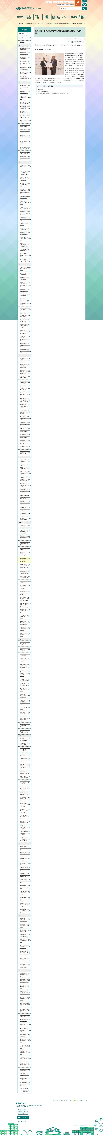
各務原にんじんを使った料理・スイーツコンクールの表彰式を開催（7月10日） (25, 284)
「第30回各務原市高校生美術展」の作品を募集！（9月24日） (25, 509)
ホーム (26, 23)
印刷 (69, 41)
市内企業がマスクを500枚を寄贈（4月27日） (25, 68)
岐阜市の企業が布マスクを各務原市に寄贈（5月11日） (25, 98)
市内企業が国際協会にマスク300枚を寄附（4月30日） (25, 78)
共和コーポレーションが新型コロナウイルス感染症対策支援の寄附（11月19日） (25, 702)
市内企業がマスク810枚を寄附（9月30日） (25, 519)
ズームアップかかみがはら (46, 23)
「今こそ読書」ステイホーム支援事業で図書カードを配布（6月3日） (25, 173)
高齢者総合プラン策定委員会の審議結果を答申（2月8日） (25, 926)
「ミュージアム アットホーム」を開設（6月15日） (25, 208)
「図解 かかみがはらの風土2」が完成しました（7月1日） (25, 269)
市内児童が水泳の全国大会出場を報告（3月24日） (25, 1070)
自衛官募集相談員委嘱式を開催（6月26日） (25, 250)
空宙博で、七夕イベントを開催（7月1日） (25, 274)
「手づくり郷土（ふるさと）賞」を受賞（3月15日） (25, 1047)
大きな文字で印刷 (78, 41)
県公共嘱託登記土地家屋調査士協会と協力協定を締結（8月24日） (25, 436)
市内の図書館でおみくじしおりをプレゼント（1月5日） (25, 848)
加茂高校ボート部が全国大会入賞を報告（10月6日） (25, 537)
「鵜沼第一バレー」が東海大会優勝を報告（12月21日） (25, 817)
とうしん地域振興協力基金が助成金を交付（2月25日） (25, 960)
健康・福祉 (47, 17)
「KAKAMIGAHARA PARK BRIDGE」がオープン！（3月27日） (25, 1090)
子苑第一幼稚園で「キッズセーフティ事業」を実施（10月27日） (25, 623)
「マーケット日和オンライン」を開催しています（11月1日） (25, 643)
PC (77, 1100)
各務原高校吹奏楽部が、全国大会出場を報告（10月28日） (25, 629)
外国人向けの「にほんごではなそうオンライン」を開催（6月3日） (25, 179)
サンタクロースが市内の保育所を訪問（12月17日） (25, 799)
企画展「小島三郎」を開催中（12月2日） (25, 739)
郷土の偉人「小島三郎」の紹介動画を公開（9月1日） (25, 461)
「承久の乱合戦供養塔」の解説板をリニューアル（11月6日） (25, 660)
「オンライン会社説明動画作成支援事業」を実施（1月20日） (25, 893)
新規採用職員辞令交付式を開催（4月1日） (25, 49)
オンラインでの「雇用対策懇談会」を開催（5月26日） (25, 143)
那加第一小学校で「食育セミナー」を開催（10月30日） (25, 635)
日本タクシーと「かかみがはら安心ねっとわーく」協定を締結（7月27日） (25, 338)
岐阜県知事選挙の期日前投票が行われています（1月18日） (25, 881)
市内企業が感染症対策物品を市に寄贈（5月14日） (25, 116)
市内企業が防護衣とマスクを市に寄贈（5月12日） (25, 103)
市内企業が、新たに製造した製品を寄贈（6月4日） (25, 185)
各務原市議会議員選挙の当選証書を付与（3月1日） (25, 975)
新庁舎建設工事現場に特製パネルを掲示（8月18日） (25, 424)
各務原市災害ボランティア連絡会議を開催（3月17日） (25, 1053)
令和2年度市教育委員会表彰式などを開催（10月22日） (25, 605)
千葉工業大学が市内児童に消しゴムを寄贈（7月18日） (25, 309)
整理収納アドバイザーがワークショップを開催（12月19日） (25, 811)
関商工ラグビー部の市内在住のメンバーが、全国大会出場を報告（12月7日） (25, 766)
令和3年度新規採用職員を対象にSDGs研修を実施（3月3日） (25, 1004)
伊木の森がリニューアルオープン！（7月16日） (25, 299)
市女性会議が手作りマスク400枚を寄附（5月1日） (25, 87)
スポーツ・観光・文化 (56, 17)
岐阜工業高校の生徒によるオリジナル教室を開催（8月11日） (25, 382)
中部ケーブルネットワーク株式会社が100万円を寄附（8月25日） (25, 442)
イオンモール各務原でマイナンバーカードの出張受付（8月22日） (25, 430)
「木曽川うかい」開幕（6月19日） (25, 224)
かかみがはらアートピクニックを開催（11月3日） (25, 654)
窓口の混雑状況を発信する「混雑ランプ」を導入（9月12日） (25, 491)
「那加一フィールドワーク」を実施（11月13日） (25, 684)
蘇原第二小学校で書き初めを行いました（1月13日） (25, 869)
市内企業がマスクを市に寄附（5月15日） (25, 126)
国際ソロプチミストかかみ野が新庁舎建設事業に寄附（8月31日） (25, 452)
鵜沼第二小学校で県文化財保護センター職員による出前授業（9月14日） (25, 479)
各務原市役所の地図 (23, 1112)
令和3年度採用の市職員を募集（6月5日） (25, 197)
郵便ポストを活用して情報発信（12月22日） (25, 822)
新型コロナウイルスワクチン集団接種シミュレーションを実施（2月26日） (25, 966)
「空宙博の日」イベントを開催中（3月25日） (25, 1074)
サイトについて (22, 1121)
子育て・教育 (38, 17)
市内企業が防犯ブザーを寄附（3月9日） (25, 1020)
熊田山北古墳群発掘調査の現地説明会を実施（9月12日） (25, 473)
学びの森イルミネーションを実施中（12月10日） (25, 772)
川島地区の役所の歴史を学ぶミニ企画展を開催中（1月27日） (25, 905)
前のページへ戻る (59, 1100)
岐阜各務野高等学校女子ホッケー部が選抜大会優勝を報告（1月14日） (25, 875)
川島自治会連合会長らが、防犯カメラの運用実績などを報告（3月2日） (25, 993)
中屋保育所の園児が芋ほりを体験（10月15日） (25, 572)
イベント (65, 17)
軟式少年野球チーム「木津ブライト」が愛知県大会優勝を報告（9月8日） (25, 467)
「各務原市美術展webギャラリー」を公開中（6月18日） (25, 219)
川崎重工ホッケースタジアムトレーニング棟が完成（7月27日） (25, 332)
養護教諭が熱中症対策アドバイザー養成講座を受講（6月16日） (25, 213)
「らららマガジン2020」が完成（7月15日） (25, 295)
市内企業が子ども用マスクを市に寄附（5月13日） (25, 112)
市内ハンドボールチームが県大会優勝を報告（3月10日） (25, 1030)
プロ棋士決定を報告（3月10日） (25, 1025)
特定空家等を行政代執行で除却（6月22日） (25, 233)
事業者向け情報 (83, 17)
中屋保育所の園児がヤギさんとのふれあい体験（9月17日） (25, 485)
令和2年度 (56, 23)
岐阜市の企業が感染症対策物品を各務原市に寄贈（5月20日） (25, 131)
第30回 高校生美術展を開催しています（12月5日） (25, 754)
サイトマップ (49, 2)
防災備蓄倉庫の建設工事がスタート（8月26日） (25, 447)
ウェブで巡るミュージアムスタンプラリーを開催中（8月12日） (25, 388)
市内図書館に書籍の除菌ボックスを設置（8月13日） (25, 394)
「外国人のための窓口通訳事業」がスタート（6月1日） (25, 167)
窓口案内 (20, 17)
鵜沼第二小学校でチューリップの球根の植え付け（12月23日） (25, 827)
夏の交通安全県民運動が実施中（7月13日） (25, 290)
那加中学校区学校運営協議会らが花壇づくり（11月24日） (25, 719)
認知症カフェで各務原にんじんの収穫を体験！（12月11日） (25, 788)
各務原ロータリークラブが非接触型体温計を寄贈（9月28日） (25, 503)
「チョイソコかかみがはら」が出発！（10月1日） (25, 526)
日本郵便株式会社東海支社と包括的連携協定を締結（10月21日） (25, 593)
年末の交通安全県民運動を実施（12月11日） (25, 777)
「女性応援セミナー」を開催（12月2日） (25, 744)
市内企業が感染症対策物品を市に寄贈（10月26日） (25, 611)
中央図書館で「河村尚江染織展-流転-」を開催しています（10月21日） (25, 599)
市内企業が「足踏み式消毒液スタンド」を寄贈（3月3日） (25, 999)
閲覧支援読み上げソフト (58, 2)
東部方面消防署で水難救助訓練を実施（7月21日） (25, 320)
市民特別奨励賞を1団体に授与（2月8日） (25, 931)
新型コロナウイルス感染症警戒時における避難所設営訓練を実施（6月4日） (25, 191)
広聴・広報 (36, 23)
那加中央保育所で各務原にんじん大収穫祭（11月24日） (25, 713)
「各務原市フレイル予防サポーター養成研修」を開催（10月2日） (25, 531)
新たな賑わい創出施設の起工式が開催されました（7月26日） (25, 326)
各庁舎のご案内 (22, 1109)
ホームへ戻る (69, 1100)
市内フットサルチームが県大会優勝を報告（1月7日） (25, 854)
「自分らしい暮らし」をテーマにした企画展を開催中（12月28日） (25, 839)
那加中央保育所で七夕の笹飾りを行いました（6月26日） (25, 255)
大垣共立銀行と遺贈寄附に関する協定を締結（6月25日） (25, 239)
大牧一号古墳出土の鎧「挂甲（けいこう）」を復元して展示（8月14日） (25, 400)
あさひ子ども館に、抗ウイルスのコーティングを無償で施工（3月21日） (25, 1064)
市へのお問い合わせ (23, 1114)
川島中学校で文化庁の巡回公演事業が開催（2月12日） (25, 941)
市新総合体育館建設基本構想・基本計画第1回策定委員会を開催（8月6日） (25, 372)
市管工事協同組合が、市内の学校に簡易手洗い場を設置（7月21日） (25, 315)
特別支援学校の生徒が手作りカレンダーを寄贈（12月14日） (25, 782)
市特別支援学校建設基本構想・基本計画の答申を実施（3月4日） (25, 1010)
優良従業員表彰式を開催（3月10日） (25, 1035)
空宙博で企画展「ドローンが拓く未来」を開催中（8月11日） (25, 406)
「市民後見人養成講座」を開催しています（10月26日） (25, 617)
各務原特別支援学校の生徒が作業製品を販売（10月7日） (25, 543)
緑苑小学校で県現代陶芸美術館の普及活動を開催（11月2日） (25, 649)
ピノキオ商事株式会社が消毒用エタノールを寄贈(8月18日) (25, 412)
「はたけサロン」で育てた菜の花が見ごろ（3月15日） (25, 1059)
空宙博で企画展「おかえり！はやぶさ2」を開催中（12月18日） (25, 805)
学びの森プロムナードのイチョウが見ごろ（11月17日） (25, 690)
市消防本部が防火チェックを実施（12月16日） (25, 793)
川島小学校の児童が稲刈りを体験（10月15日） (25, 577)
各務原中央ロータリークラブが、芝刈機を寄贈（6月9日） (25, 203)
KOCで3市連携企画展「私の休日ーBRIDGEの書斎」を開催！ (25, 497)
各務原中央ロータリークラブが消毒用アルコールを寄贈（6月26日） (25, 245)
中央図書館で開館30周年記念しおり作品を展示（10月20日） (25, 587)
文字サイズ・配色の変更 (69, 2)
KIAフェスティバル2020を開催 (25, 708)
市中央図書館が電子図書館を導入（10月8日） (25, 549)
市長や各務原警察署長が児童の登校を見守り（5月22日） (25, 137)
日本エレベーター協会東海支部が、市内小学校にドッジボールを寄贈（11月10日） (25, 674)
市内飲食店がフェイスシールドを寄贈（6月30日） (25, 260)
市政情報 (74, 17)
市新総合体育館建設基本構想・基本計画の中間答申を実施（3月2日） (25, 981)
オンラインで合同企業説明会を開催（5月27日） (25, 148)
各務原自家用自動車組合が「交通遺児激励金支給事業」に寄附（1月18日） (25, 887)
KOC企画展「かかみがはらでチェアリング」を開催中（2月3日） (25, 920)
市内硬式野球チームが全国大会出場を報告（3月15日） (25, 1041)
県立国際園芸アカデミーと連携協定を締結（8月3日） (25, 360)
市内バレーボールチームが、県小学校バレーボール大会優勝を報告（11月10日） (25, 666)
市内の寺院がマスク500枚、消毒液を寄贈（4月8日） (25, 63)
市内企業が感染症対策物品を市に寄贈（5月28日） (25, 153)
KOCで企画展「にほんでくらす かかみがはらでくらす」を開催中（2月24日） (25, 953)
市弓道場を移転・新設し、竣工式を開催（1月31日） (25, 911)
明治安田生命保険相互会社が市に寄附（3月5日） (25, 1016)
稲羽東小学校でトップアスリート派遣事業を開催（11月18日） (25, 696)
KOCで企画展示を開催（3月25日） (24, 1079)
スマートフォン (83, 1100)
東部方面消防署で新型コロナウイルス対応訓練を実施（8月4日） (25, 366)
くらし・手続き (29, 17)
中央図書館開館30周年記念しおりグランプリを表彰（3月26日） (25, 1084)
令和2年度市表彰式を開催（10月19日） (25, 581)
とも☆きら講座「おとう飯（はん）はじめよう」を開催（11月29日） (25, 731)
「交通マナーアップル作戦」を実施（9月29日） (25, 514)
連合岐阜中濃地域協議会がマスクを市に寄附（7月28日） (25, 351)
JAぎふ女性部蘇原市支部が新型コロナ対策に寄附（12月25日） (25, 833)
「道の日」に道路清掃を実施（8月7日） (25, 377)
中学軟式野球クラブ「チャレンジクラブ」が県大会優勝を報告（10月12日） (25, 566)
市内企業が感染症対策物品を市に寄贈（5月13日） (25, 107)
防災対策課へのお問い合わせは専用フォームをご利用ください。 (55, 93)
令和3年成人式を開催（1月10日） (25, 859)
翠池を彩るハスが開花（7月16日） (25, 304)
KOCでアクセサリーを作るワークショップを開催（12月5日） (25, 760)
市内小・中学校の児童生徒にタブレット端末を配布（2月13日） (25, 947)
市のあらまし (24, 1117)
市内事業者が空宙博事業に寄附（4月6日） (25, 58)
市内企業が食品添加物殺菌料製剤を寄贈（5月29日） (25, 158)
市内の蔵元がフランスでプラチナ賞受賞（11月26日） (25, 725)
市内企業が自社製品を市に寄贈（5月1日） (25, 92)
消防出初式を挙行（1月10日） (25, 864)
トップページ (38, 8)
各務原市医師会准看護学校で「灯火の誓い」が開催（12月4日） (25, 749)
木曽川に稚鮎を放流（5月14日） (25, 121)
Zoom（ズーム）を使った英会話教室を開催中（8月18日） (25, 418)
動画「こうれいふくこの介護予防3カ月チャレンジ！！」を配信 (25, 554)
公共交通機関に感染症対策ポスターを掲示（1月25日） (25, 899)
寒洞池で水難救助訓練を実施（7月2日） (25, 278)
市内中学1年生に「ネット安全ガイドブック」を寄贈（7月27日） (25, 345)
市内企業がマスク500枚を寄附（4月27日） (25, 73)
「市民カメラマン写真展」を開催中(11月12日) (25, 680)
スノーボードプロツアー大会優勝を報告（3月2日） (25, 987)
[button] (78, 3)
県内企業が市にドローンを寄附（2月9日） (25, 935)
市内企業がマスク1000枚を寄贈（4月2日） (25, 53)
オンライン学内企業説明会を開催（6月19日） (25, 229)
